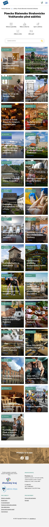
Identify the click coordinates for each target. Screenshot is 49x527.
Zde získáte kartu (5, 507)
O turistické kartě (5, 502)
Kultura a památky (10, 25)
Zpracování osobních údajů (7, 509)
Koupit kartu (4, 500)
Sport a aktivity (36, 25)
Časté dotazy (4, 511)
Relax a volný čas (23, 25)
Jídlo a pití (29, 32)
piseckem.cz (33, 518)
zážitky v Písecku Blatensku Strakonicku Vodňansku (25, 8)
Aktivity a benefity (5, 498)
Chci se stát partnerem (30, 498)
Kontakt (27, 500)
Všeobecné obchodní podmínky (8, 505)
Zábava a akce (16, 32)
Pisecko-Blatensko (5, 8)
